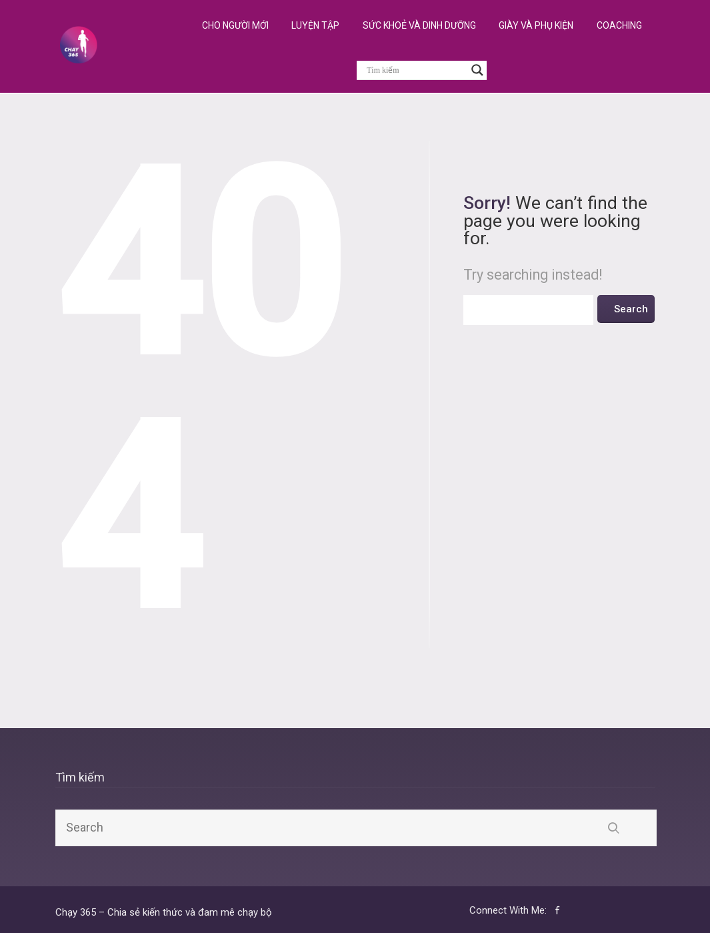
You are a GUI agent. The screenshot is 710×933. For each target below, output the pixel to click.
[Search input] (416, 70)
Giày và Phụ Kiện (536, 25)
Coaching (619, 25)
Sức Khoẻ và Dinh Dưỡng (419, 25)
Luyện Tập (315, 25)
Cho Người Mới (235, 25)
